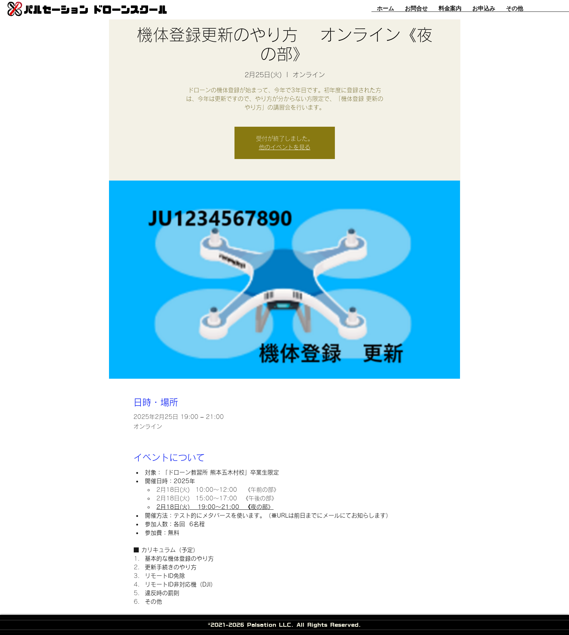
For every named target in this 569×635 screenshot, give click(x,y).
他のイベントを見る (284, 147)
